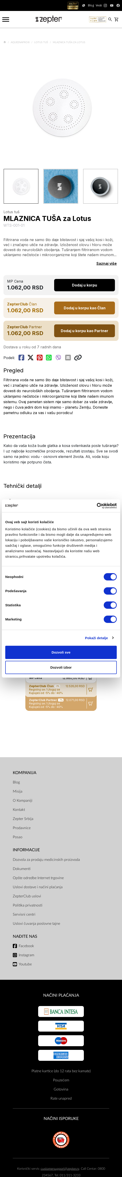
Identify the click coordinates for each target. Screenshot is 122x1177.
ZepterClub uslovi (27, 896)
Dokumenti (21, 869)
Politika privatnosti (27, 905)
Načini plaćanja (61, 995)
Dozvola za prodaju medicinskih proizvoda (46, 860)
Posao (17, 837)
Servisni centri (24, 914)
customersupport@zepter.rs (60, 1168)
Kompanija (24, 773)
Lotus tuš (41, 42)
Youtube (25, 964)
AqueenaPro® (20, 42)
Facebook (26, 946)
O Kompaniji (22, 800)
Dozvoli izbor (61, 667)
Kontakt (19, 810)
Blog (16, 782)
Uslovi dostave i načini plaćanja (38, 887)
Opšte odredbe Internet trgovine (38, 878)
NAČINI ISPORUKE (61, 1119)
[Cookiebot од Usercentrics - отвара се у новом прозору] (97, 506)
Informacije (26, 850)
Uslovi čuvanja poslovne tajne (36, 923)
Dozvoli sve (61, 652)
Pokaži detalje (96, 638)
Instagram (26, 955)
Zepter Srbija (23, 819)
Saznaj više (106, 263)
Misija (17, 791)
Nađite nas (25, 936)
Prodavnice (22, 828)
